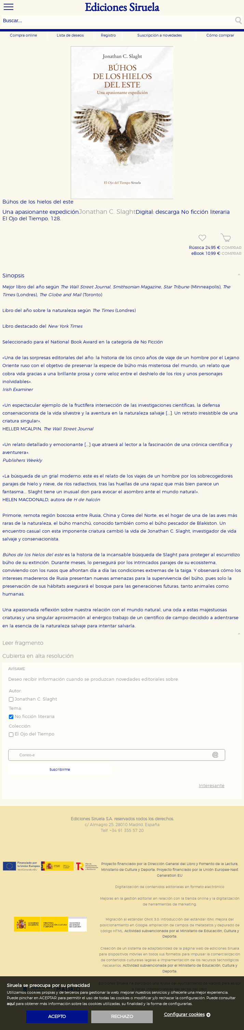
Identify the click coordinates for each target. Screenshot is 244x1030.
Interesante (212, 786)
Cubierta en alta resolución (38, 656)
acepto (57, 1017)
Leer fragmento (22, 643)
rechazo (122, 1017)
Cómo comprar (220, 35)
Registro (108, 35)
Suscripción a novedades (159, 35)
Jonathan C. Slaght (107, 212)
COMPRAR (232, 248)
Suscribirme (60, 769)
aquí (11, 1004)
